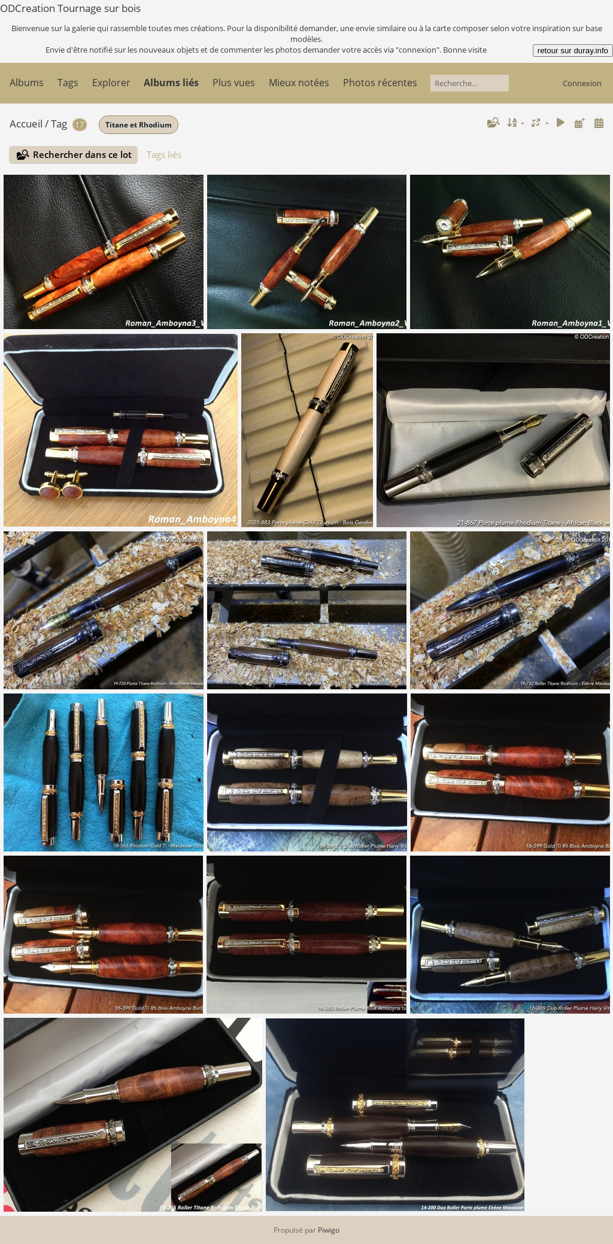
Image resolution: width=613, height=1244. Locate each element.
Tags (67, 82)
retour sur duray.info (573, 50)
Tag (59, 123)
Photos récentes (380, 82)
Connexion (582, 83)
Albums (27, 82)
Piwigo (328, 1230)
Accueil (26, 123)
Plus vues (234, 82)
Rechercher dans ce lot (82, 154)
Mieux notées (299, 82)
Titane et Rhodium (138, 125)
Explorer (111, 82)
